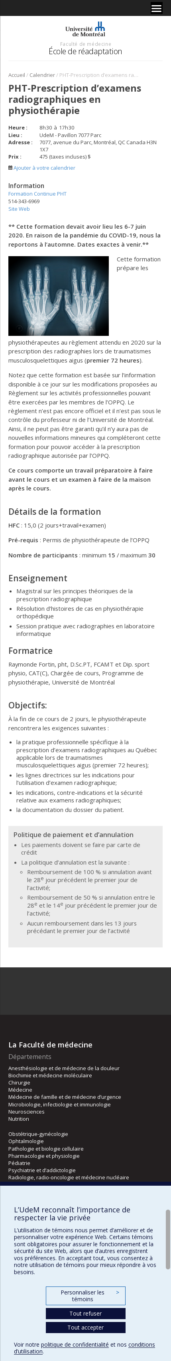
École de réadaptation (85, 51)
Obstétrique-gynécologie (38, 1133)
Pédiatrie (19, 1163)
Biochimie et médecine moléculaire (50, 1075)
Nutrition (18, 1118)
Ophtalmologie (26, 1141)
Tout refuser (85, 1313)
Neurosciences (26, 1111)
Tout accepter (85, 1327)
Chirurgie (19, 1082)
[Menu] (157, 8)
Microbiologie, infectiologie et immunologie (59, 1104)
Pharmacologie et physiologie (44, 1155)
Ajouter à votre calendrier (41, 167)
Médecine (20, 1089)
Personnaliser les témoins (90, 1295)
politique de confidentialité (75, 1344)
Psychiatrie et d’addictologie (42, 1170)
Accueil (16, 74)
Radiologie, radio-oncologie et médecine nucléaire (68, 1177)
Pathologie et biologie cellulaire (46, 1148)
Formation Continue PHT (37, 193)
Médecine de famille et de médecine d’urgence (64, 1096)
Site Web (19, 208)
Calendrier (42, 74)
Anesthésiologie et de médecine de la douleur (64, 1068)
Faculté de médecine (85, 44)
